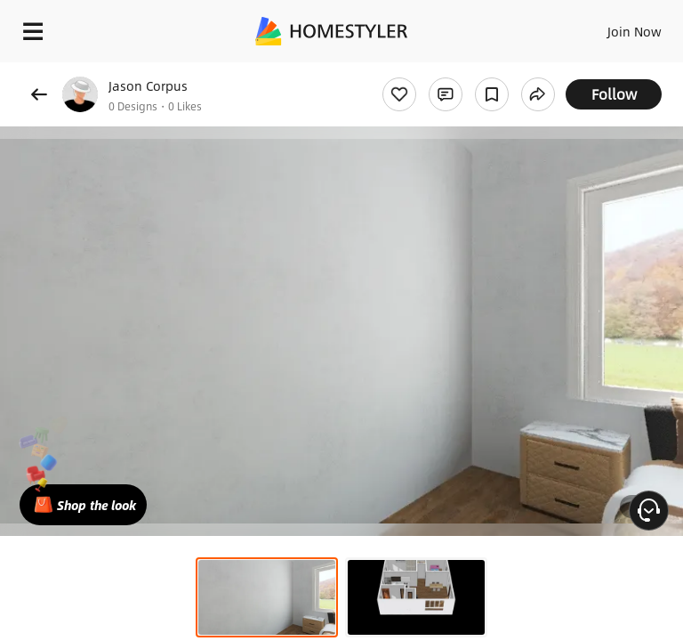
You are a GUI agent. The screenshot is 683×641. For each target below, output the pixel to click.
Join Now (634, 31)
